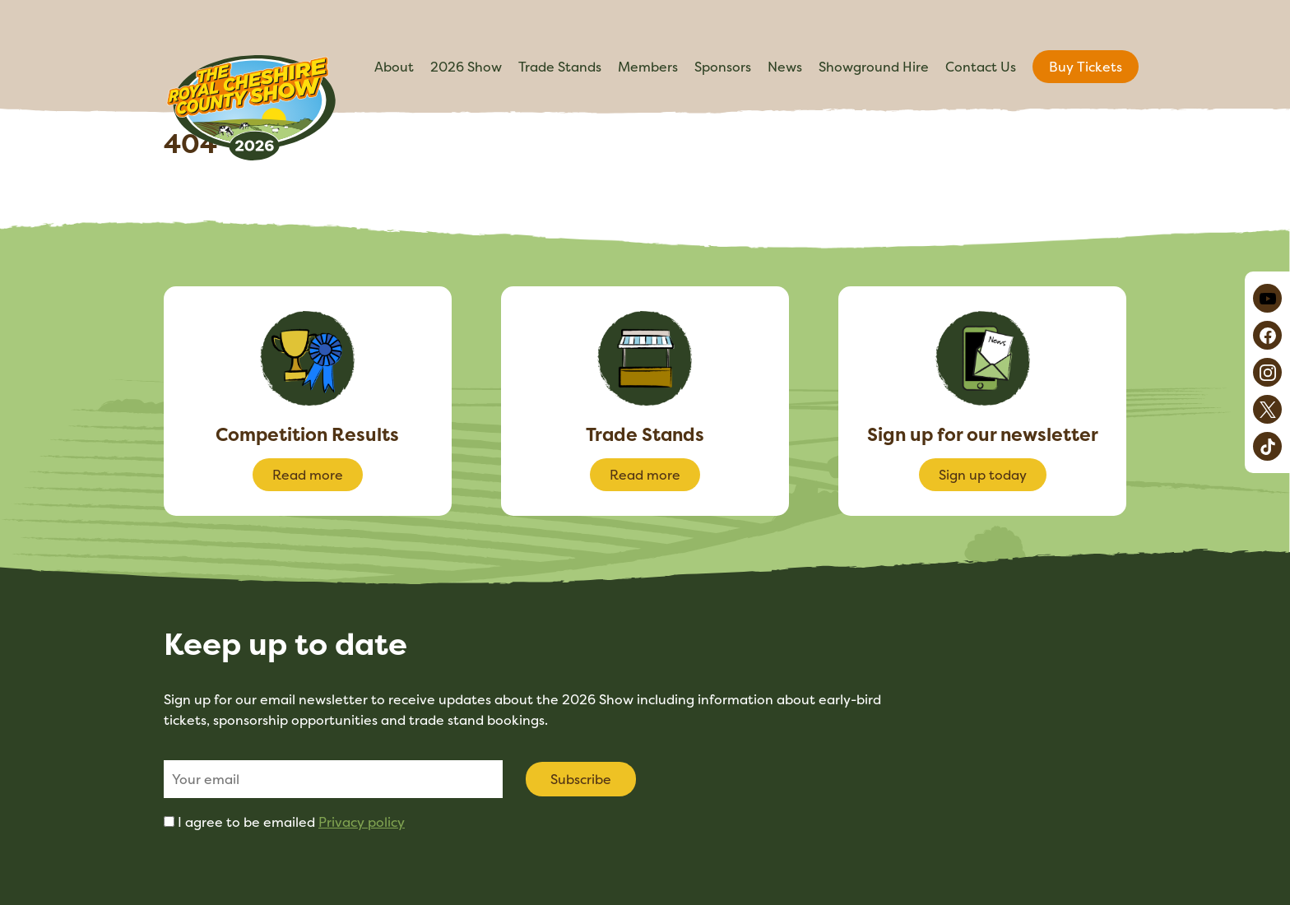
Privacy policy (361, 822)
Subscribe (580, 779)
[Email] (333, 779)
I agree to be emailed (291, 822)
